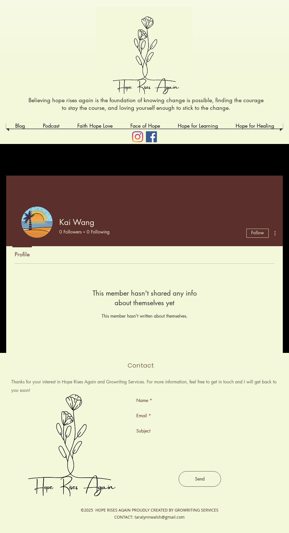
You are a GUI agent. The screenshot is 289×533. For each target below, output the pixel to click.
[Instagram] (137, 136)
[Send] (200, 479)
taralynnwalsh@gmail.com (160, 517)
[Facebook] (151, 136)
